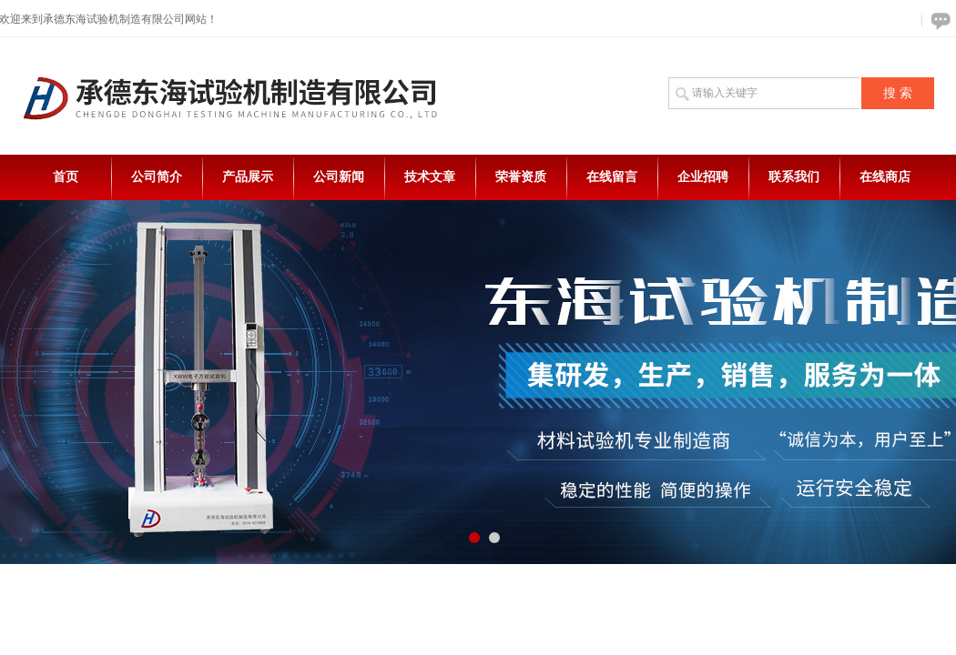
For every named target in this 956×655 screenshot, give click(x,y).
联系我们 (793, 177)
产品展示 (247, 177)
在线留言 (611, 177)
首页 (65, 177)
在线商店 (884, 177)
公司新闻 (338, 177)
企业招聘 (702, 177)
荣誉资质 (520, 177)
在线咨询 (938, 20)
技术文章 (429, 177)
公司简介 (156, 177)
